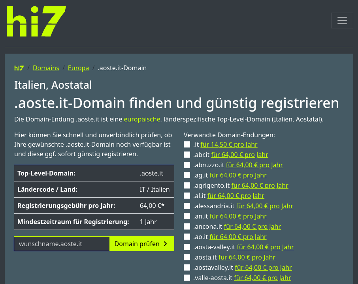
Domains (46, 68)
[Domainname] (62, 243)
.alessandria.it (243, 206)
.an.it (230, 216)
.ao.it (230, 236)
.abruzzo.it (238, 165)
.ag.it (230, 175)
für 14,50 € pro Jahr (228, 144)
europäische (142, 119)
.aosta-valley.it (243, 247)
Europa (78, 68)
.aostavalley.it (242, 267)
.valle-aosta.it (242, 277)
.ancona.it (237, 226)
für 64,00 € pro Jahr (239, 154)
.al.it (228, 195)
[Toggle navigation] (342, 20)
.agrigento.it (240, 185)
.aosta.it (234, 257)
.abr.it (230, 154)
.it (225, 144)
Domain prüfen (142, 243)
